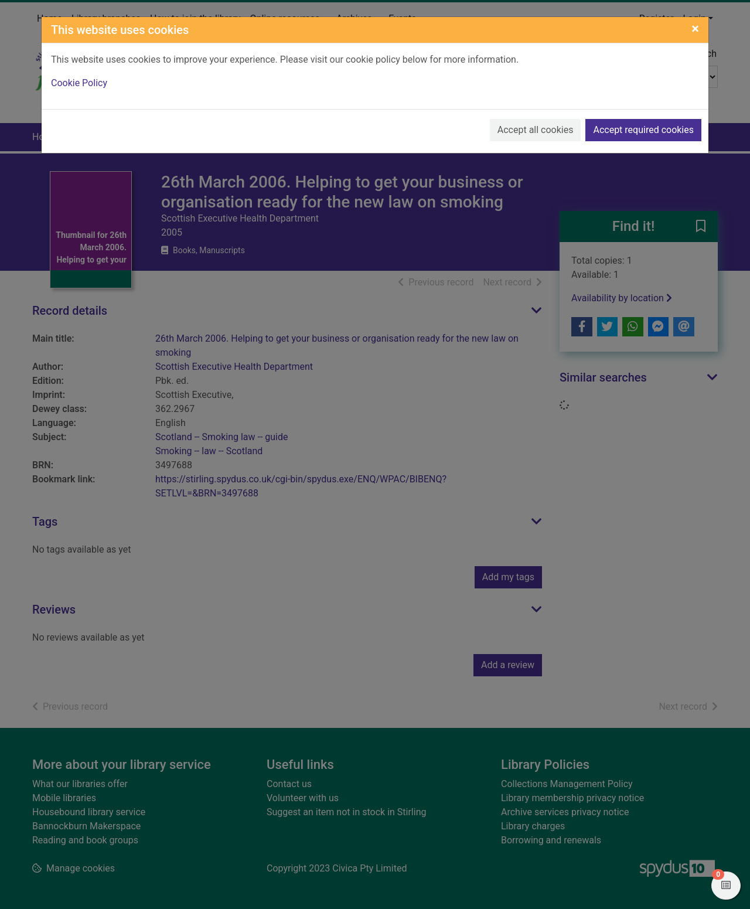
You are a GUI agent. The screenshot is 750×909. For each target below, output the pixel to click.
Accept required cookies (643, 129)
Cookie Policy (79, 82)
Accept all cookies (535, 129)
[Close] (695, 28)
